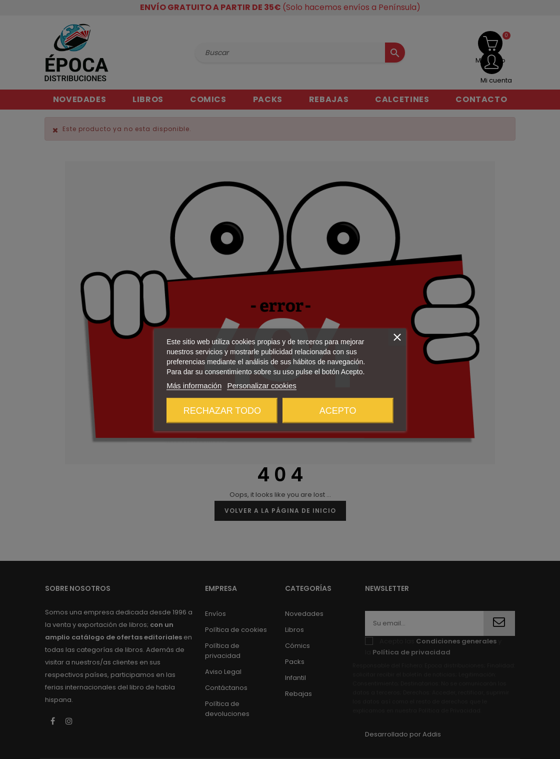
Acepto (338, 410)
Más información (194, 385)
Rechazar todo (222, 410)
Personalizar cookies (261, 385)
